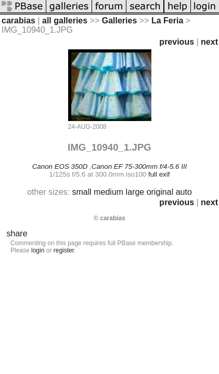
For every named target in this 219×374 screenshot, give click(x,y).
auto (184, 192)
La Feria (167, 20)
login (37, 250)
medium (108, 192)
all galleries (64, 20)
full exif (159, 174)
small (81, 192)
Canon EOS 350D (60, 166)
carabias (18, 20)
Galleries (119, 20)
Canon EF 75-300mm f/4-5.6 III (139, 166)
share (17, 233)
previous (176, 41)
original (160, 192)
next (209, 41)
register (64, 250)
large (135, 192)
